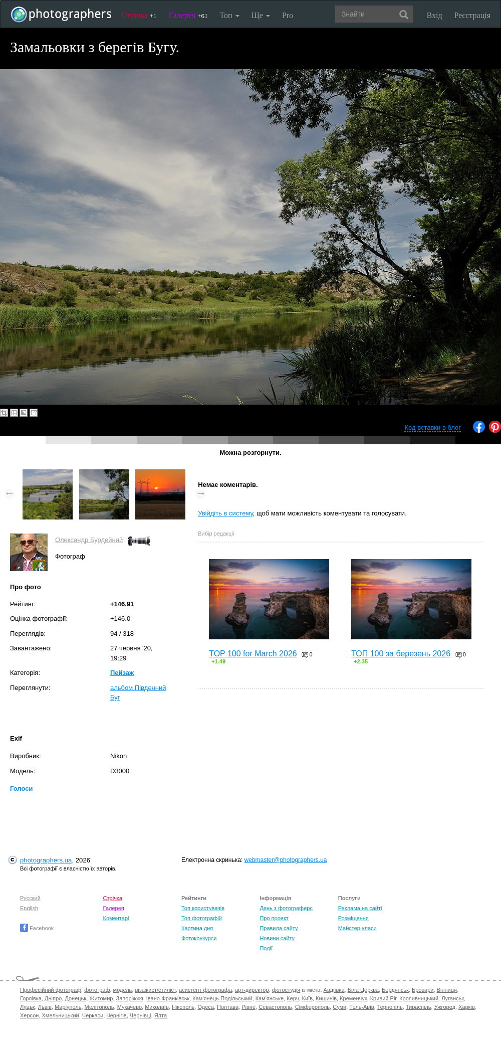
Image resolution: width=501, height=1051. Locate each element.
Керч (293, 998)
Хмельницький (60, 1015)
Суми (339, 1007)
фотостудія (286, 990)
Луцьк (27, 1007)
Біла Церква (363, 990)
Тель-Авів (361, 1007)
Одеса (205, 1007)
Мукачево (129, 1007)
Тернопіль (390, 1007)
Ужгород (444, 1007)
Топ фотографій (201, 918)
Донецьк (75, 998)
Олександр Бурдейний (89, 540)
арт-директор (252, 990)
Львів (45, 1007)
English (29, 908)
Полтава (227, 1007)
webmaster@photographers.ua (285, 859)
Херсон (29, 1015)
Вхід (434, 15)
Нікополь (183, 1007)
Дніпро (53, 998)
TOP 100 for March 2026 (253, 653)
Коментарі (116, 918)
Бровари (423, 990)
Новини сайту (277, 938)
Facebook (37, 928)
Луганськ (452, 998)
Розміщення (353, 918)
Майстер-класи (357, 928)
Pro (287, 15)
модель (122, 990)
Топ (229, 15)
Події (266, 948)
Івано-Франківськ (167, 998)
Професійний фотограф (50, 990)
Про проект (274, 918)
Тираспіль (418, 1007)
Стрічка (139, 15)
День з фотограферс (286, 908)
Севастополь (275, 1007)
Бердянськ (395, 990)
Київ (307, 998)
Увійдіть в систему (225, 513)
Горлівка (31, 998)
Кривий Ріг (383, 998)
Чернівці (140, 1015)
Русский (30, 898)
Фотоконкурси (198, 938)
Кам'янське (270, 998)
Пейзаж (122, 672)
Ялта (160, 1015)
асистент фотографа (205, 990)
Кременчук (353, 998)
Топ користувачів (202, 908)
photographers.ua (46, 860)
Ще (261, 15)
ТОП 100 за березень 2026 (400, 653)
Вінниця (447, 990)
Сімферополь (312, 1007)
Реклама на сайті (360, 908)
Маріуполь (68, 1007)
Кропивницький (418, 998)
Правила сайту (279, 928)
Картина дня (197, 928)
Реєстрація (472, 15)
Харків (466, 1007)
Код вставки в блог (432, 427)
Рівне (248, 1007)
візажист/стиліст (155, 990)
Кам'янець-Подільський (222, 998)
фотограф (97, 990)
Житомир (101, 998)
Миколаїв (157, 1007)
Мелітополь (99, 1007)
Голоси (21, 788)
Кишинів (326, 998)
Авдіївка (334, 990)
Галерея (188, 15)
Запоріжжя (129, 998)
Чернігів (116, 1015)
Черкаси (92, 1015)
